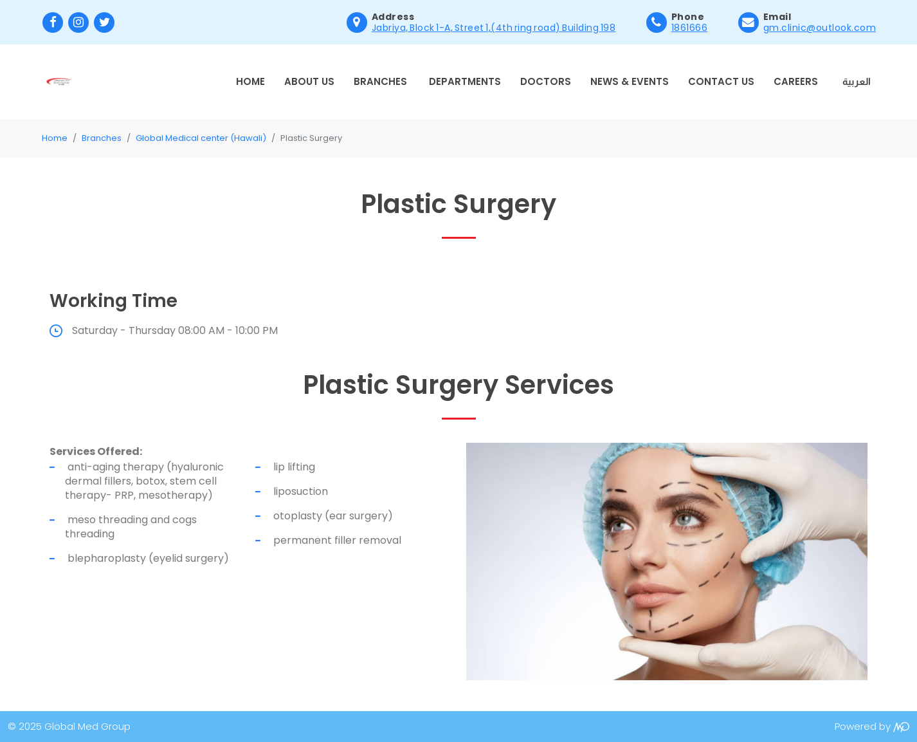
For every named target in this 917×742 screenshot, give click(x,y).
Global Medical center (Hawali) (201, 138)
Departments (465, 81)
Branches (380, 81)
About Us (309, 81)
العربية (856, 81)
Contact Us (721, 81)
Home (250, 81)
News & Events (629, 81)
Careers (796, 81)
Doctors (545, 81)
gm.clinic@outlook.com (819, 27)
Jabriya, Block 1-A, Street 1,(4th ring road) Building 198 (494, 27)
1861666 (689, 27)
